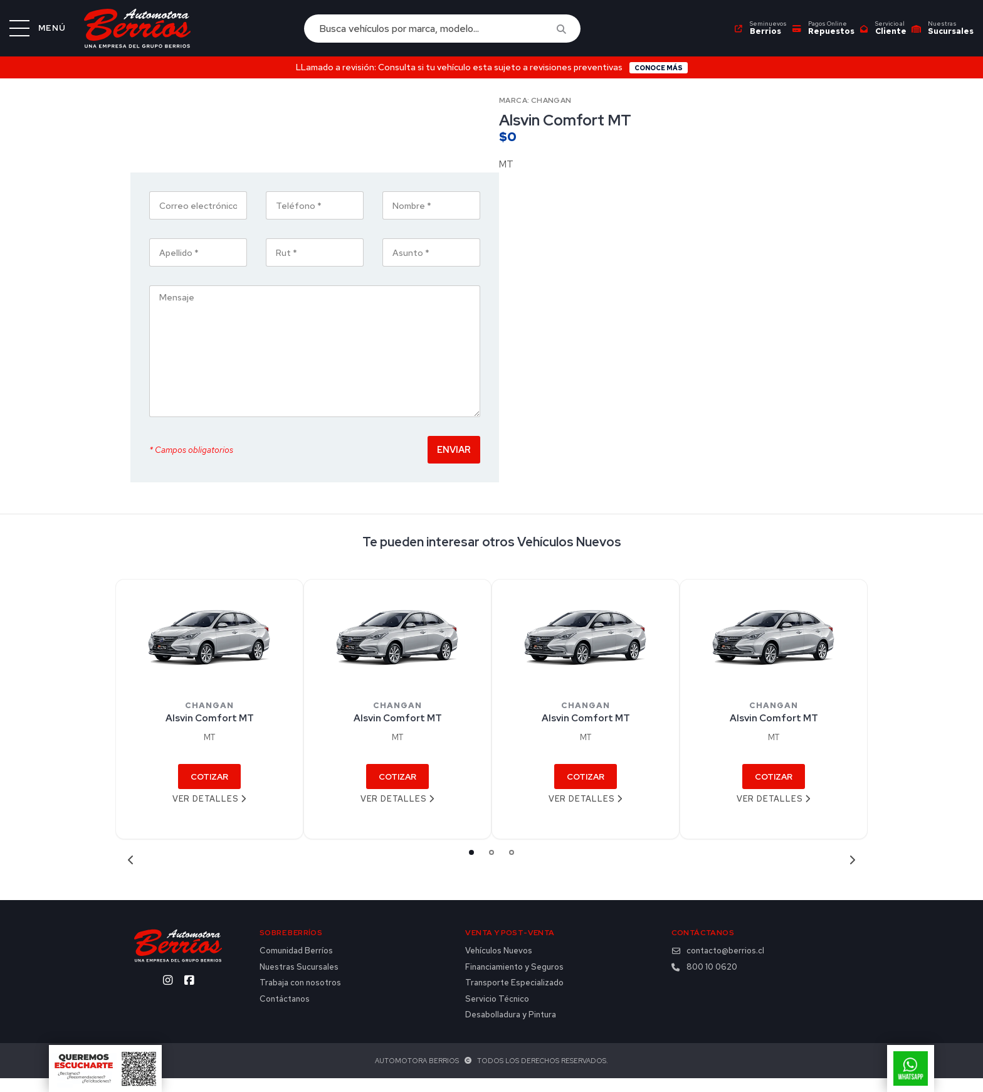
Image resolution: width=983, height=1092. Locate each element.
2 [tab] (491, 865)
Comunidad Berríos (296, 964)
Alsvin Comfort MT (210, 732)
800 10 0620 (704, 980)
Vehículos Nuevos (498, 964)
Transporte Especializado (514, 997)
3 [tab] (511, 865)
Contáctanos (285, 1012)
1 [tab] (471, 865)
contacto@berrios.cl (717, 964)
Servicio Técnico (497, 1012)
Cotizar (209, 790)
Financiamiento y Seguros (514, 980)
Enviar (822, 463)
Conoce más (658, 67)
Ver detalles (209, 812)
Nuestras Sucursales (299, 980)
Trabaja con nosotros (300, 997)
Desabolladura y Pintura (510, 1029)
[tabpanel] (209, 723)
